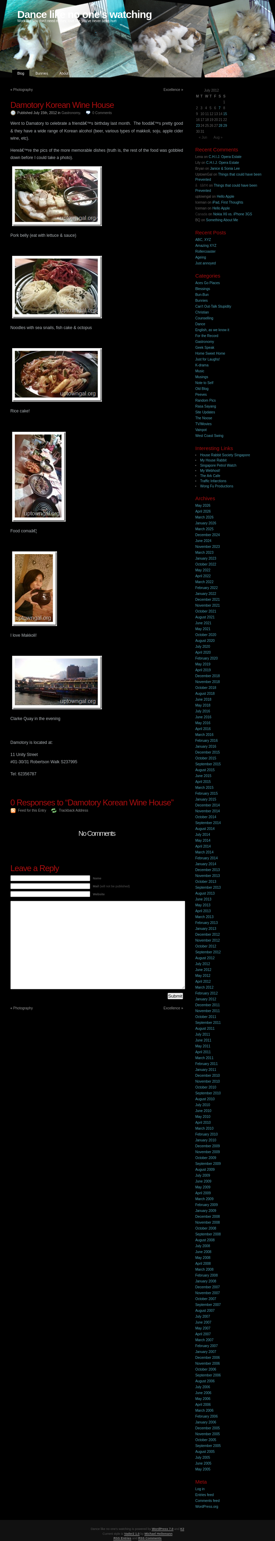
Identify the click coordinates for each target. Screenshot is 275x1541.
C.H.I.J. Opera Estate (225, 157)
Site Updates (205, 412)
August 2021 (205, 617)
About (63, 73)
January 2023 (205, 558)
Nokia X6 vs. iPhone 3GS (232, 214)
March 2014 (204, 852)
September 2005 (208, 1446)
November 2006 (207, 1363)
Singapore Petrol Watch (218, 465)
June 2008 (203, 1252)
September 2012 (208, 952)
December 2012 (207, 934)
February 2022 (206, 588)
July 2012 (202, 964)
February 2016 (206, 741)
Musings (201, 377)
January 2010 (205, 1140)
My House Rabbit (213, 460)
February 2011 (206, 1064)
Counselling (204, 318)
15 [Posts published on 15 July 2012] (225, 114)
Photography (23, 90)
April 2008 (203, 1264)
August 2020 (205, 641)
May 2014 (202, 840)
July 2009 (202, 1175)
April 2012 (203, 981)
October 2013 (205, 882)
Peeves (201, 394)
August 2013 (205, 893)
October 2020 (205, 635)
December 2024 (207, 535)
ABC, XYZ (203, 240)
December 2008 (207, 1216)
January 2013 (205, 929)
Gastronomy (70, 113)
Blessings (202, 289)
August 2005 (205, 1452)
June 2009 (203, 1181)
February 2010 (206, 1134)
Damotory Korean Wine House (62, 105)
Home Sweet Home (210, 353)
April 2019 (203, 670)
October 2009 (205, 1158)
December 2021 (207, 599)
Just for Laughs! (207, 359)
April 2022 (203, 576)
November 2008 (207, 1222)
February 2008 (206, 1275)
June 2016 (203, 717)
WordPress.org (206, 1507)
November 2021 (207, 605)
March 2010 (204, 1128)
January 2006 (205, 1422)
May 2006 (202, 1399)
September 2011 (208, 1023)
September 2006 (208, 1375)
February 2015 (206, 793)
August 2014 (205, 829)
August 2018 (205, 693)
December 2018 (207, 676)
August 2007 (205, 1311)
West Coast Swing (209, 436)
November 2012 (207, 940)
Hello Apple (225, 196)
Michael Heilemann (158, 1533)
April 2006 (203, 1405)
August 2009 (205, 1169)
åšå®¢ (201, 185)
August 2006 (205, 1381)
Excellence (171, 90)
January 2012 (205, 999)
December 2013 (207, 870)
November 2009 (207, 1152)
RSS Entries (122, 1538)
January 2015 (205, 799)
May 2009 (202, 1187)
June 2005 (203, 1463)
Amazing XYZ (205, 246)
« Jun (203, 137)
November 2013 (207, 876)
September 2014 (208, 823)
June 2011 (203, 1040)
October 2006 (205, 1369)
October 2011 (205, 1017)
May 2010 (202, 1117)
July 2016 (202, 711)
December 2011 (207, 1005)
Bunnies (42, 73)
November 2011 (207, 1011)
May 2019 (202, 664)
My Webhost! (210, 471)
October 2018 (205, 688)
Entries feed (204, 1495)
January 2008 (205, 1281)
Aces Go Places (207, 283)
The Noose (203, 418)
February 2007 (206, 1346)
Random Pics (205, 400)
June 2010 (203, 1111)
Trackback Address (73, 810)
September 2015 (208, 764)
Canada (201, 214)
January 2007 (205, 1352)
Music (199, 371)
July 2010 (202, 1105)
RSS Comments (150, 1538)
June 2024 (203, 541)
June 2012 (203, 970)
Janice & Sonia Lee (225, 168)
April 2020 (203, 652)
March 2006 (204, 1410)
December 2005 (207, 1428)
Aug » (218, 137)
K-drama (201, 365)
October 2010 (205, 1087)
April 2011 (203, 1052)
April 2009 (203, 1193)
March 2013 (204, 917)
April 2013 (203, 911)
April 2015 (203, 782)
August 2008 (205, 1240)
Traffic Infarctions (213, 481)
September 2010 (208, 1093)
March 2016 (204, 735)
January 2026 (205, 523)
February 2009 (206, 1205)
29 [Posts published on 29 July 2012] (225, 126)
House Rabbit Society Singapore (225, 455)
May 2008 (202, 1258)
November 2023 (207, 547)
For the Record (206, 336)
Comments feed (207, 1501)
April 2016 (203, 729)
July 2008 (202, 1246)
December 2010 (207, 1075)
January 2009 (205, 1211)
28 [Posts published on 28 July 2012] (220, 126)
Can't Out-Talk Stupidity (213, 306)
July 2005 (202, 1457)
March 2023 (204, 552)
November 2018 (207, 682)
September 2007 (208, 1305)
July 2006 (202, 1387)
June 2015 (203, 776)
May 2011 (202, 1046)
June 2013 (203, 899)
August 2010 (205, 1099)
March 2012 (204, 987)
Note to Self (204, 383)
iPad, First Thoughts (227, 202)
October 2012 (205, 946)
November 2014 (207, 811)
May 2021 (202, 629)
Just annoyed (205, 263)
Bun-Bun (202, 295)
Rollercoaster (205, 251)
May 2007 (202, 1328)
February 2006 (206, 1416)
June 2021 (203, 623)
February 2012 (206, 993)
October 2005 (205, 1440)
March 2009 (204, 1199)
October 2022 (205, 564)
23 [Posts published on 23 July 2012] (198, 126)
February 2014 (206, 858)
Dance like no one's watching (84, 14)
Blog (20, 73)
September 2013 (208, 887)
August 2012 (205, 958)
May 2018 (202, 705)
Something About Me (222, 220)
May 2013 (202, 905)
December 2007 (207, 1287)
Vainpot (201, 430)
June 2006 (203, 1393)
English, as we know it (212, 330)
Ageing (200, 257)
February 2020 (206, 658)
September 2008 (208, 1234)
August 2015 (205, 770)
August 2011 (205, 1028)
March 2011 (204, 1058)
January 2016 (205, 746)
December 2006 (207, 1358)
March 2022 (204, 582)
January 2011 (205, 1070)
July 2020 (202, 646)
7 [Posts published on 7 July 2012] (220, 108)
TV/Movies (203, 424)
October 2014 (205, 817)
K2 (182, 1529)
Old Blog (201, 389)
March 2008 (204, 1269)
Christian (202, 312)
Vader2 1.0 (132, 1533)
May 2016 (202, 723)
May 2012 (202, 976)
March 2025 (204, 529)
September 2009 (208, 1164)
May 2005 (202, 1469)
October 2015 (205, 758)
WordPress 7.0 (162, 1529)
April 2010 (203, 1122)
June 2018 (203, 699)
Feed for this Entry (32, 810)
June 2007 (203, 1322)
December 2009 (207, 1146)
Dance (200, 324)
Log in (200, 1489)
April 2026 (203, 511)
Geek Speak (204, 347)
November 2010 (207, 1081)
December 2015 (207, 752)
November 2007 (207, 1293)
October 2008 (205, 1228)
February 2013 (206, 923)
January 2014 (205, 864)
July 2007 (202, 1316)
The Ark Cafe (210, 476)
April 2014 (203, 846)
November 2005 (207, 1434)
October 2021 (205, 611)
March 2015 (204, 788)
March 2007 (204, 1340)
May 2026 (202, 505)
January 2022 (205, 594)
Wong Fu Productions (216, 486)
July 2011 (202, 1034)
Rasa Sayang (205, 406)
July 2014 (202, 835)
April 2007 (203, 1334)
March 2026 (204, 517)
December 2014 (207, 805)
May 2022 (202, 570)
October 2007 (205, 1299)
